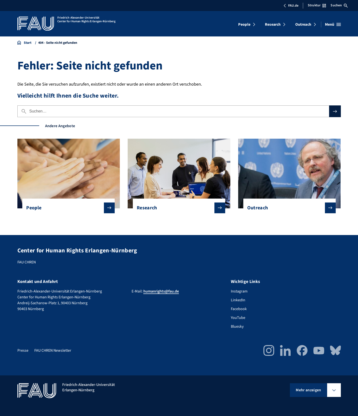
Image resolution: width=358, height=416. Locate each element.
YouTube (238, 317)
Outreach (303, 24)
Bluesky (237, 326)
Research (273, 24)
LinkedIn (238, 300)
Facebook (239, 309)
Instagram (239, 291)
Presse (22, 350)
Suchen (339, 5)
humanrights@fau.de (161, 291)
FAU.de (290, 5)
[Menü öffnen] (333, 24)
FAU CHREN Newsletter (52, 350)
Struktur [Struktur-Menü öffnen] (317, 5)
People (244, 24)
